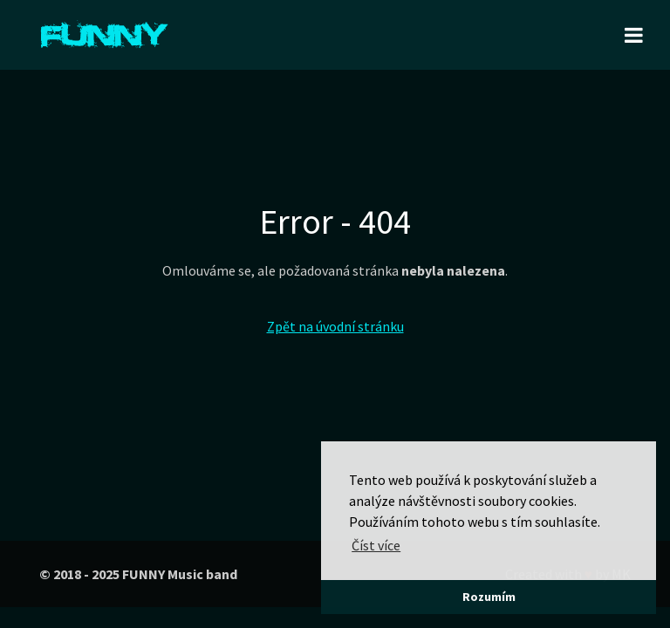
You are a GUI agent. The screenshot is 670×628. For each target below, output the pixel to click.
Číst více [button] (376, 545)
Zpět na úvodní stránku (335, 326)
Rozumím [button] (489, 596)
